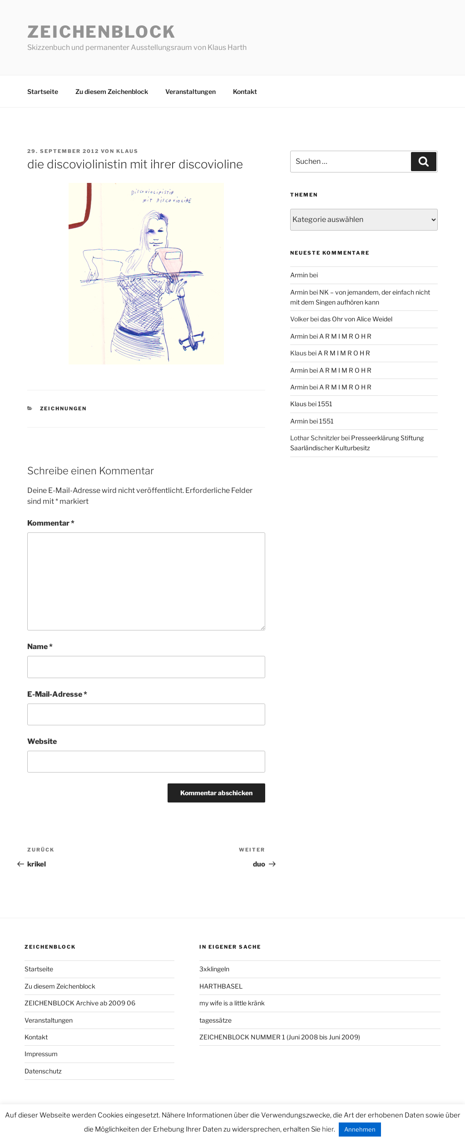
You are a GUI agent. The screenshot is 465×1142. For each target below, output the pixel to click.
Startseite (42, 91)
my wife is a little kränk (232, 1003)
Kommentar (50, 523)
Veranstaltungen (190, 91)
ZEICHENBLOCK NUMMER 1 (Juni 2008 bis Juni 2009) (279, 1037)
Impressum (41, 1054)
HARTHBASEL (220, 986)
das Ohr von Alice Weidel (356, 319)
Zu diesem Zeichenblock (111, 91)
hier (328, 1129)
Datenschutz (43, 1071)
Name (40, 646)
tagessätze (215, 1020)
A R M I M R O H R (345, 336)
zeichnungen (63, 408)
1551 (325, 404)
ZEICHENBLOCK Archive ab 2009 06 (80, 1003)
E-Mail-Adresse (57, 694)
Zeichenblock (101, 32)
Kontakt (245, 91)
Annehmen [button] (360, 1129)
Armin (299, 275)
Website (42, 741)
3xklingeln (214, 969)
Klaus (127, 151)
